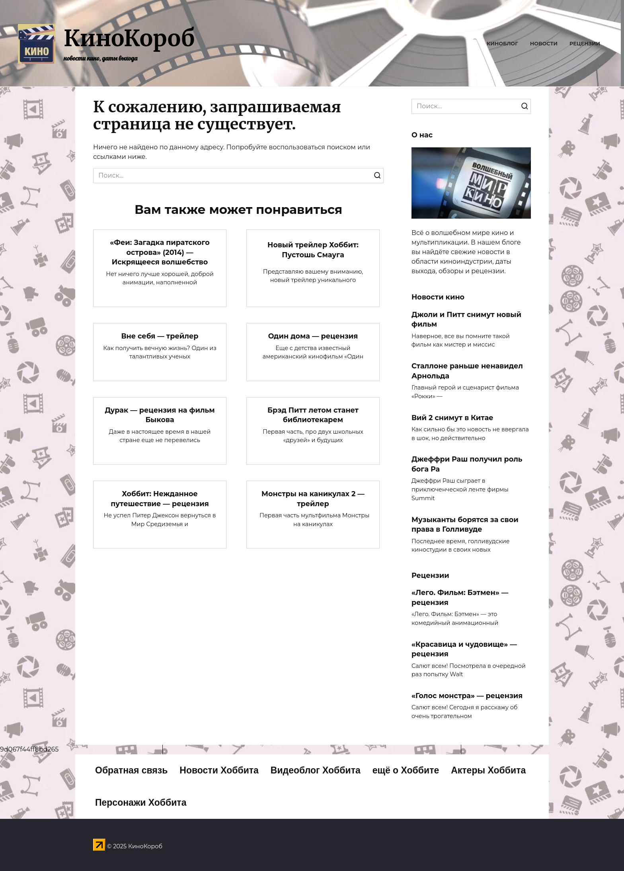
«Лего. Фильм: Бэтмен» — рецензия (459, 597)
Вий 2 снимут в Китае (452, 417)
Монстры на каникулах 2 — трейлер (313, 498)
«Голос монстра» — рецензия (467, 695)
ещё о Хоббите (405, 770)
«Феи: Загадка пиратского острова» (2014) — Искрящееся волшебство (159, 252)
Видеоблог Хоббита (316, 770)
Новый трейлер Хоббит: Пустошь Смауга (313, 250)
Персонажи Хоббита (140, 802)
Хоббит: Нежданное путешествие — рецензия (160, 498)
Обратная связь (131, 770)
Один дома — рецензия (313, 336)
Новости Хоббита (219, 770)
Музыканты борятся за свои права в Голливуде (465, 524)
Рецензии (584, 44)
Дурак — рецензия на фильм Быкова (159, 415)
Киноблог (502, 44)
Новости (544, 44)
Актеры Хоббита (488, 770)
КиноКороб (129, 38)
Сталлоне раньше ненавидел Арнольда (467, 371)
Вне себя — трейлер (159, 336)
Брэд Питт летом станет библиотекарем (313, 415)
